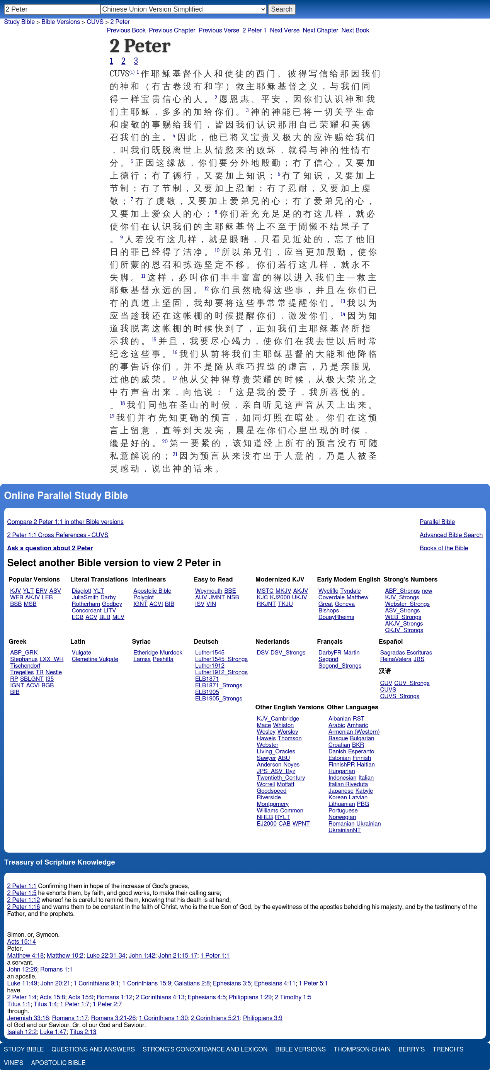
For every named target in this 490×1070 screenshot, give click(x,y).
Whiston (283, 725)
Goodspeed (272, 791)
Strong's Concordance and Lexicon (205, 1049)
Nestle (54, 672)
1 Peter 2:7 (107, 1004)
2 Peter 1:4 (22, 997)
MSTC (265, 591)
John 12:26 (22, 970)
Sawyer (266, 758)
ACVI (156, 604)
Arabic (336, 725)
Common (291, 811)
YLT (28, 591)
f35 (50, 679)
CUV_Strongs (411, 683)
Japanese (341, 791)
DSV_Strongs (288, 653)
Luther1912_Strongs (221, 672)
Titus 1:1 (19, 1004)
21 (175, 454)
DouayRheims (336, 617)
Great (325, 604)
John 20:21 (56, 983)
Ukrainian (368, 824)
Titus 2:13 (83, 1032)
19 (112, 416)
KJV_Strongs (402, 597)
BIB (169, 604)
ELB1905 (207, 692)
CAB (285, 824)
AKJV (32, 597)
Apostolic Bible (58, 1063)
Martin (352, 653)
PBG (363, 804)
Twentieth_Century (281, 778)
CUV (386, 683)
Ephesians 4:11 (274, 983)
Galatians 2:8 (192, 983)
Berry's (411, 1049)
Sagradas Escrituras (406, 653)
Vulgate (81, 653)
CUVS (95, 22)
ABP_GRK (23, 653)
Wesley (266, 732)
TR (39, 672)
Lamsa (142, 659)
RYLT (282, 817)
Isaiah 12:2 (22, 1032)
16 (175, 352)
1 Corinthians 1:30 (163, 1018)
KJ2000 (280, 597)
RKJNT (266, 604)
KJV (15, 591)
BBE (230, 591)
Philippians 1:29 (250, 997)
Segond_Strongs (339, 666)
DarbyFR (330, 653)
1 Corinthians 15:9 (146, 983)
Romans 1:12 (115, 997)
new (427, 591)
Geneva (345, 604)
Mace (264, 725)
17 (175, 378)
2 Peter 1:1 (22, 886)
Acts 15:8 (52, 997)
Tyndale (350, 591)
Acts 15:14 (21, 942)
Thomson (290, 738)
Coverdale (331, 597)
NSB (233, 597)
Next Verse (285, 30)
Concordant (87, 611)
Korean (337, 797)
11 (143, 276)
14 (343, 314)
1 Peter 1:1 (215, 956)
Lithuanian (341, 804)
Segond (328, 659)
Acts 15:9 (81, 997)
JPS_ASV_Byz (276, 771)
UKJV (299, 597)
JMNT (217, 597)
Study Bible (19, 22)
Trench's (447, 1049)
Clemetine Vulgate (95, 659)
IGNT (140, 604)
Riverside (269, 797)
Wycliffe (328, 591)
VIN (211, 604)
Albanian (339, 719)
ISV (199, 604)
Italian (366, 778)
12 (206, 288)
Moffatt (285, 784)
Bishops (328, 611)
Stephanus (23, 659)
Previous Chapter (172, 30)
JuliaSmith (85, 597)
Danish (337, 752)
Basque (338, 738)
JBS (418, 659)
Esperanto (361, 752)
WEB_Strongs (403, 617)
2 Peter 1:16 (23, 907)
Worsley (287, 732)
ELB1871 (207, 679)
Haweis (266, 738)
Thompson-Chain (362, 1049)
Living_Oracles (276, 752)
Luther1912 (210, 666)
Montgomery (273, 804)
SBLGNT (32, 679)
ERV (42, 591)
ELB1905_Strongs (218, 699)
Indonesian (342, 778)
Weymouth (209, 591)
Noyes (291, 765)
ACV (91, 617)
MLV (118, 617)
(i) (132, 72)
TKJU (285, 604)
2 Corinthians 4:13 (160, 997)
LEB (47, 597)
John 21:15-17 (177, 956)
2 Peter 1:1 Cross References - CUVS (58, 535)
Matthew (358, 597)
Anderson (269, 765)
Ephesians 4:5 (207, 997)
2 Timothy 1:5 (293, 997)
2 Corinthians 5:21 (215, 1018)
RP (14, 679)
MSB (30, 604)
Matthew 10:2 (65, 956)
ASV (55, 591)
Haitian (366, 765)
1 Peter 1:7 (74, 1004)
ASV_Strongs (402, 611)
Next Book (355, 30)
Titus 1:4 (45, 1004)
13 (343, 301)
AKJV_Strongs (404, 624)
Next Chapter (320, 30)
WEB (16, 597)
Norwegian (342, 817)
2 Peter (120, 22)
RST (359, 719)
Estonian (339, 758)
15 (154, 339)
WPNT (301, 824)
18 (122, 403)
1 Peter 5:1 (313, 983)
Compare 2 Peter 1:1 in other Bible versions (65, 522)
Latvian (358, 797)
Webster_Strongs (407, 604)
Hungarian (341, 771)
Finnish (361, 758)
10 (217, 250)
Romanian (341, 824)
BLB (105, 617)
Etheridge (145, 653)
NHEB (265, 817)
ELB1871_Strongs (218, 685)
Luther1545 (210, 653)
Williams (268, 811)
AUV (201, 597)
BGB (48, 685)
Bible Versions (60, 22)
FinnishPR (341, 765)
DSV (263, 653)
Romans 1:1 (56, 970)
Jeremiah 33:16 (28, 1018)
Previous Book (126, 30)
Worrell (266, 784)
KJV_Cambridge (278, 719)
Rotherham (86, 604)
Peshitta (163, 659)
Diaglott (81, 591)
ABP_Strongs (402, 591)
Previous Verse (219, 30)
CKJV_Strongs (404, 630)
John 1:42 (142, 956)
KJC (262, 597)
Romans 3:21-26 (113, 1018)
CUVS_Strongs (400, 696)
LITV (110, 611)
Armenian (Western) (354, 732)
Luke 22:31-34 (106, 956)
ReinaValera (396, 659)
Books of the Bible (444, 548)
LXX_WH (51, 659)
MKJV (283, 591)
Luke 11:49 (22, 983)
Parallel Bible (437, 522)
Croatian (339, 745)
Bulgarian (362, 738)
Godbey (112, 604)
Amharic (357, 725)
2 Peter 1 (254, 30)
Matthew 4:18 (25, 956)
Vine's (13, 1063)
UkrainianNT (344, 830)
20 (165, 441)
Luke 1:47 (53, 1032)
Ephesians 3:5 (232, 983)
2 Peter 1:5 (22, 893)
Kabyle (364, 791)
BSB (16, 604)
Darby (108, 597)
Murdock (171, 653)
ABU (284, 758)
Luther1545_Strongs (221, 659)
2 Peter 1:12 (23, 900)
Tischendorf (25, 666)
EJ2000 (267, 824)
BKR (358, 745)
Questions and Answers (93, 1049)
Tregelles (22, 672)
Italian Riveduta (348, 784)
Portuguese (343, 811)
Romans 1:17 (70, 1018)
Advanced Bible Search (451, 535)
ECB (77, 617)
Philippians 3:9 (262, 1018)
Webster (268, 745)
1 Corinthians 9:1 (96, 983)
